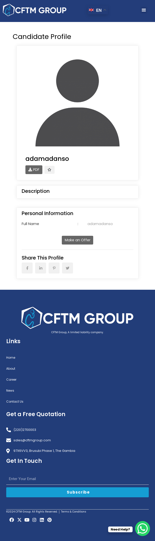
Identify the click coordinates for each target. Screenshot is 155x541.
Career (11, 379)
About (10, 368)
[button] (144, 10)
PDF (33, 169)
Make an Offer (77, 240)
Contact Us (14, 401)
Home (10, 357)
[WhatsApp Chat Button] (142, 528)
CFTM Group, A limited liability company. (77, 332)
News (10, 390)
